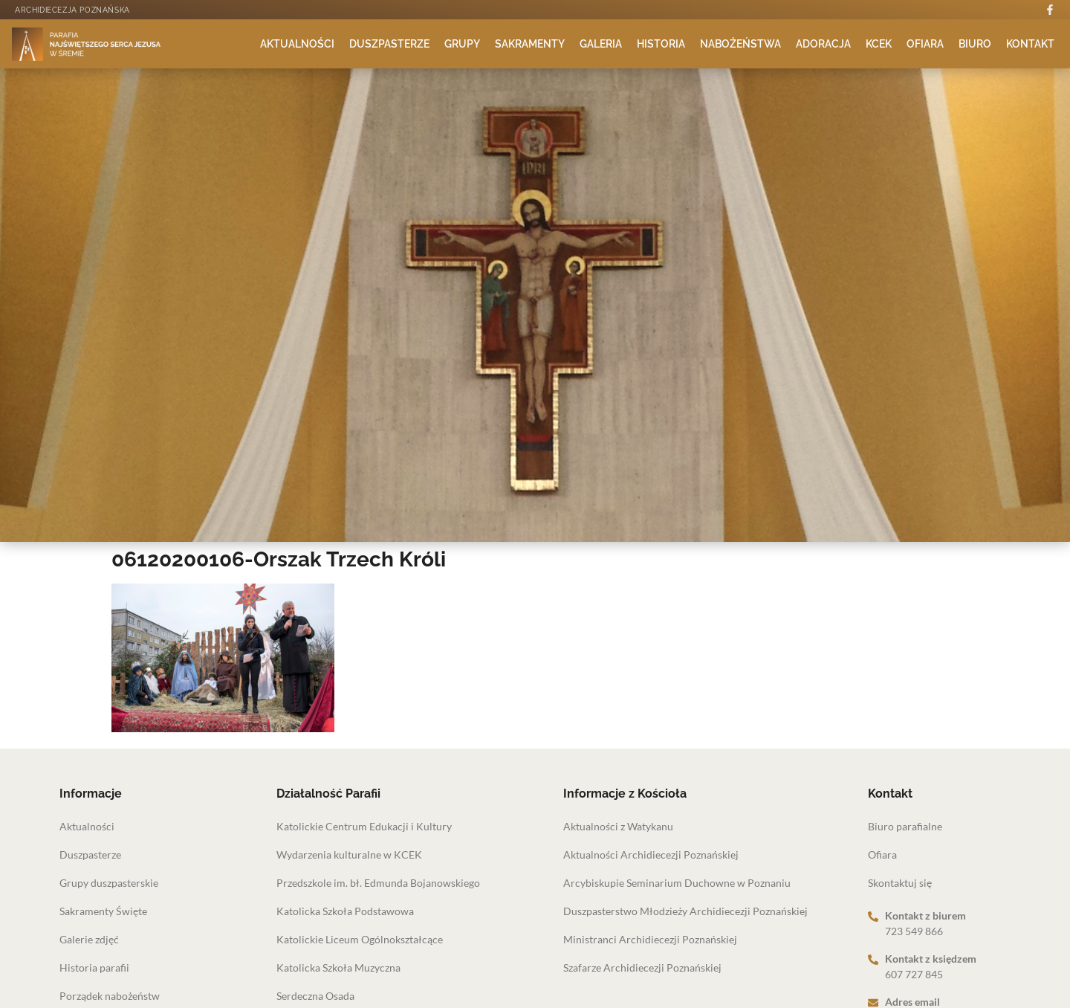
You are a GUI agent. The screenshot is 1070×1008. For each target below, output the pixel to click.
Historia (661, 44)
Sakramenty (530, 44)
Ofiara (925, 44)
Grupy (462, 44)
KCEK (879, 44)
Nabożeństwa (740, 44)
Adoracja (823, 44)
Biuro (975, 44)
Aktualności (297, 44)
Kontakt (1030, 44)
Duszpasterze (389, 44)
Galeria (601, 44)
